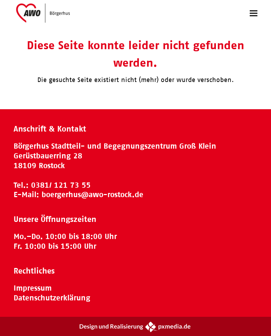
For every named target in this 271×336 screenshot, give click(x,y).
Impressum (33, 288)
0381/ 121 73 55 (61, 185)
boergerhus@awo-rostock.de (92, 194)
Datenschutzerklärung (52, 297)
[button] (253, 13)
